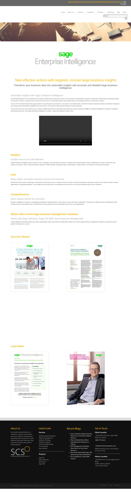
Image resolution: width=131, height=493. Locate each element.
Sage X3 (71, 2)
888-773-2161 (100, 444)
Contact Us (118, 2)
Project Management (46, 442)
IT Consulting (43, 450)
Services (81, 12)
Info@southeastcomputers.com (105, 450)
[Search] (126, 18)
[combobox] (115, 16)
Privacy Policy (48, 490)
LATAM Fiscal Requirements (103, 2)
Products (101, 12)
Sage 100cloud (80, 2)
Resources (110, 12)
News (124, 12)
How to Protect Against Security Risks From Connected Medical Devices (81, 440)
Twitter (110, 489)
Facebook (103, 489)
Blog (118, 12)
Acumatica (89, 2)
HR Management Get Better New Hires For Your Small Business (80, 452)
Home (63, 12)
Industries (91, 12)
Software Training (44, 444)
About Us (71, 12)
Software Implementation (47, 440)
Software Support (44, 446)
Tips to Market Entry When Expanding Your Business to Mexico (80, 446)
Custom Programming (46, 448)
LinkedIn (117, 489)
